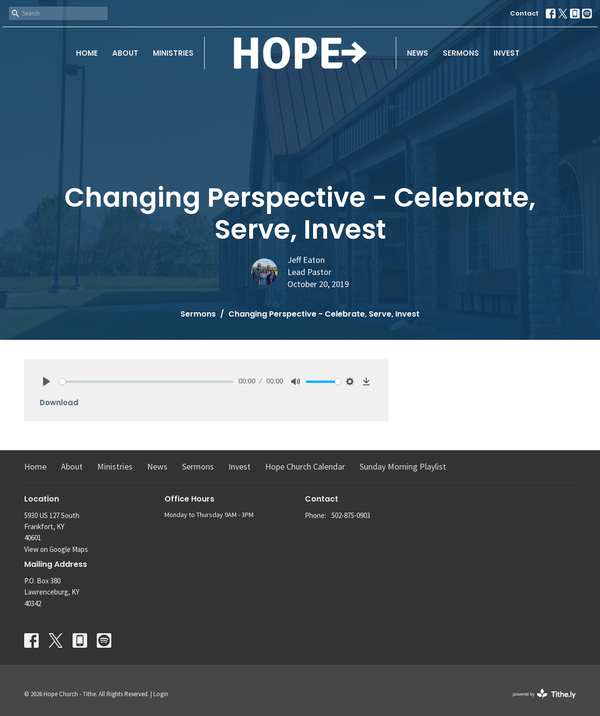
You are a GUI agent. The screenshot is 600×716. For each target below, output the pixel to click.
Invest (507, 53)
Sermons (461, 53)
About (125, 53)
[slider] (146, 381)
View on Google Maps (56, 549)
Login (160, 694)
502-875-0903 (350, 515)
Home (87, 53)
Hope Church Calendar (305, 466)
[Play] (46, 381)
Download (59, 402)
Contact (524, 13)
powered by (544, 694)
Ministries (173, 53)
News (417, 53)
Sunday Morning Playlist (403, 466)
